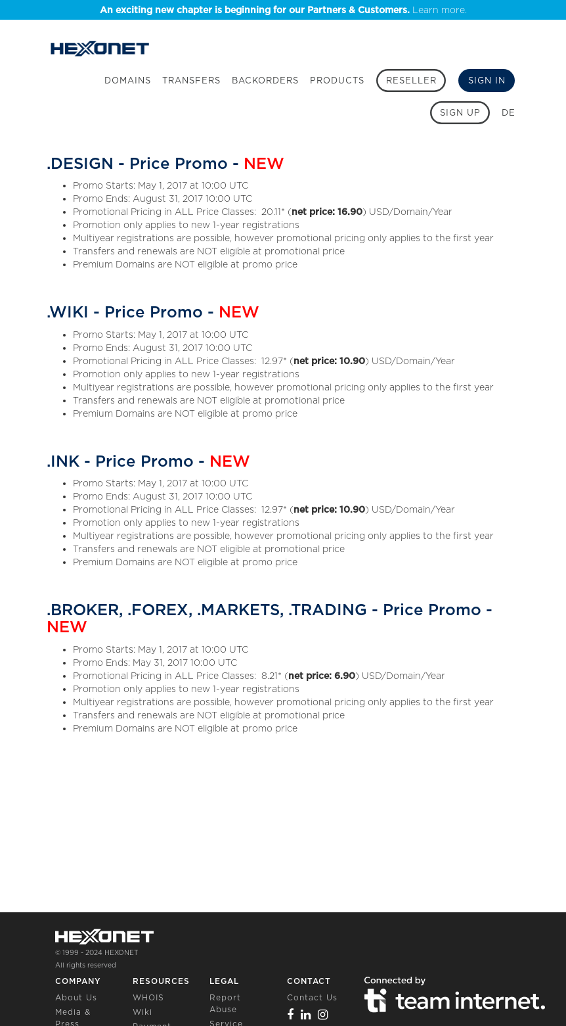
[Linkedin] (306, 1014)
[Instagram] (323, 1014)
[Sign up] (460, 112)
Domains (127, 80)
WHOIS (148, 997)
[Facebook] (290, 1014)
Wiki (142, 1012)
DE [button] (508, 113)
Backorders (265, 80)
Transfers (191, 80)
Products (337, 80)
